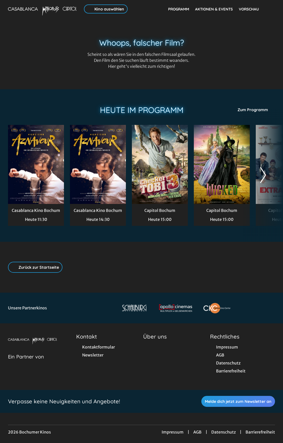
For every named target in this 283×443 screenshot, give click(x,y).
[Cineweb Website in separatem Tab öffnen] (26, 363)
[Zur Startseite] (43, 9)
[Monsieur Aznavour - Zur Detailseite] (36, 164)
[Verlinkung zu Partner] (134, 308)
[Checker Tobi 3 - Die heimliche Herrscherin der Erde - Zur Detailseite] (160, 164)
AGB (197, 432)
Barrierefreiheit (260, 432)
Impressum (173, 432)
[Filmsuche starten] (270, 9)
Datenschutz (223, 432)
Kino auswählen (105, 8)
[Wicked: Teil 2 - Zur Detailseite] (222, 164)
